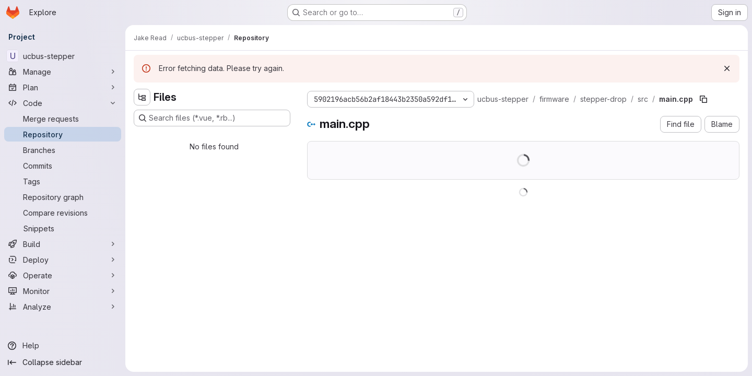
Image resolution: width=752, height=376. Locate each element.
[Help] (62, 345)
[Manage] (62, 71)
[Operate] (62, 275)
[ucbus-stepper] (62, 56)
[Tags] (62, 181)
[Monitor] (62, 291)
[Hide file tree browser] (142, 97)
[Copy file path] (703, 99)
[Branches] (62, 150)
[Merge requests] (62, 118)
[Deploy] (62, 259)
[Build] (62, 244)
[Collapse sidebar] (62, 362)
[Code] (62, 103)
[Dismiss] (727, 68)
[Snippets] (62, 228)
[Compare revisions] (62, 212)
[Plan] (62, 87)
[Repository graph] (62, 197)
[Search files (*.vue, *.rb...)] (212, 118)
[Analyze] (62, 306)
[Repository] (62, 134)
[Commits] (62, 165)
